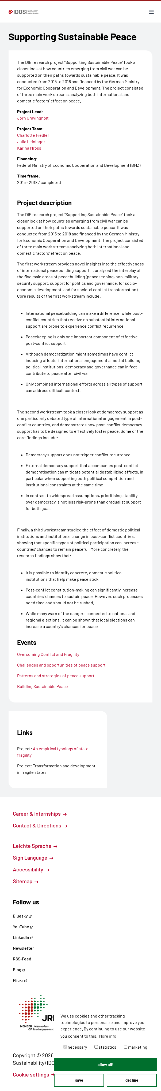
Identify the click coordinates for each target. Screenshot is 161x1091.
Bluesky (22, 915)
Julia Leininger (31, 141)
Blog (19, 969)
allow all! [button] (105, 1064)
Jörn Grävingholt (33, 117)
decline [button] (131, 1080)
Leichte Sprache (35, 845)
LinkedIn (23, 937)
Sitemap (25, 881)
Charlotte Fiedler (33, 135)
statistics (105, 1046)
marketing (135, 1046)
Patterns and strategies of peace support (55, 675)
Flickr (20, 980)
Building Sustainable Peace (42, 686)
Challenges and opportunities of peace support (61, 664)
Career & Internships (40, 813)
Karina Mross (29, 147)
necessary (75, 1046)
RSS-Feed (22, 958)
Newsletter (23, 948)
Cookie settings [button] (34, 1074)
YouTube (23, 926)
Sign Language (33, 857)
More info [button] (107, 1035)
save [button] (79, 1080)
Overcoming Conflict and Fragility (48, 654)
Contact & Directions (40, 825)
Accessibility (31, 869)
